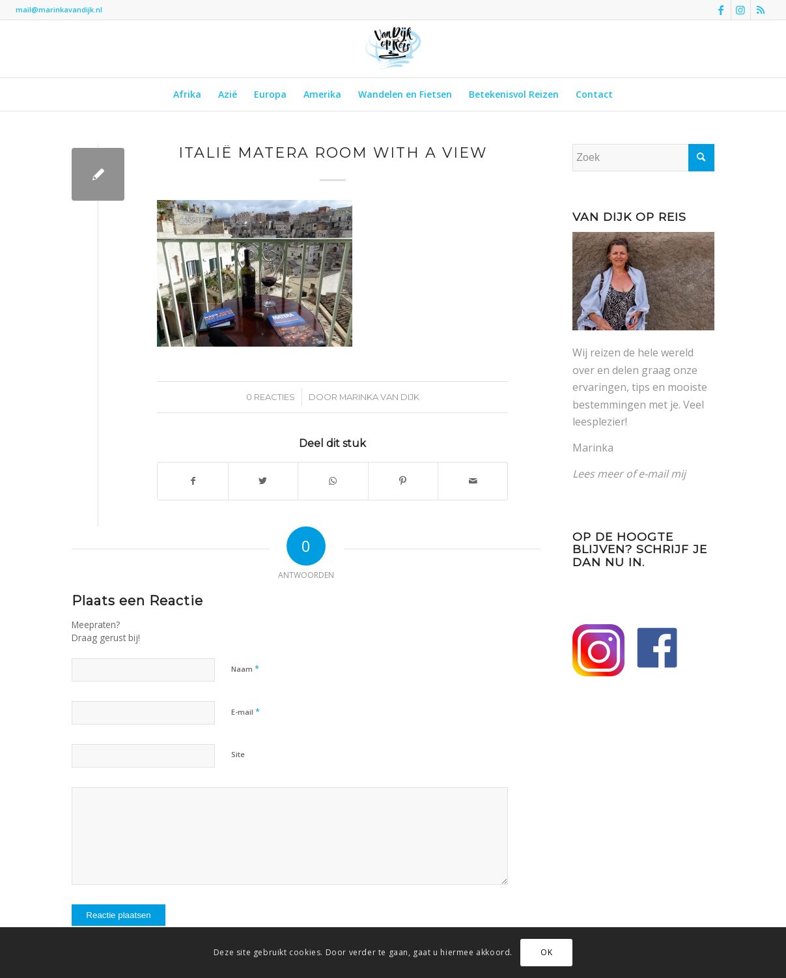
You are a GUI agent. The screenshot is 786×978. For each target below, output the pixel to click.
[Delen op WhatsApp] (332, 481)
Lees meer (597, 474)
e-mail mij (662, 474)
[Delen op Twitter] (263, 481)
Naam (245, 668)
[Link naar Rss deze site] (760, 10)
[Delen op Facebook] (192, 481)
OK (546, 952)
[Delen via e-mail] (472, 481)
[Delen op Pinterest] (403, 481)
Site (238, 754)
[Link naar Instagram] (740, 10)
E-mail (245, 711)
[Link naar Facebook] (721, 10)
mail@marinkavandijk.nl (59, 9)
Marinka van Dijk (379, 397)
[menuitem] (187, 94)
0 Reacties (270, 397)
